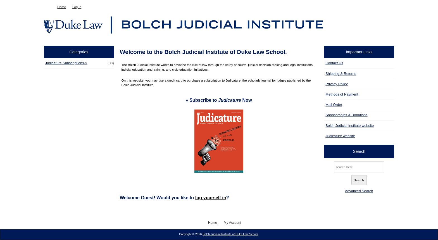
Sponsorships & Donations (346, 115)
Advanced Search (359, 191)
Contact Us (334, 63)
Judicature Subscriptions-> (79, 63)
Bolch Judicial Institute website (349, 125)
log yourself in (210, 197)
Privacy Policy (336, 84)
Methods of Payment (341, 94)
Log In (76, 7)
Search (359, 151)
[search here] (359, 166)
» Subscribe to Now (219, 100)
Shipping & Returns (340, 74)
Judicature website (340, 136)
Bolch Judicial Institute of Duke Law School (230, 234)
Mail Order (333, 105)
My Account (232, 223)
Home (61, 7)
